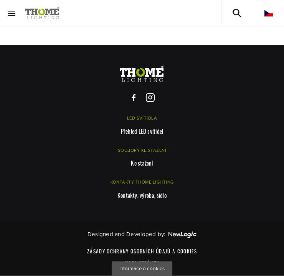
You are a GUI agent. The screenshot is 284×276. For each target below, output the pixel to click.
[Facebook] (134, 98)
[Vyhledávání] (237, 13)
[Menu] (11, 13)
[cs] (268, 13)
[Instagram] (150, 98)
